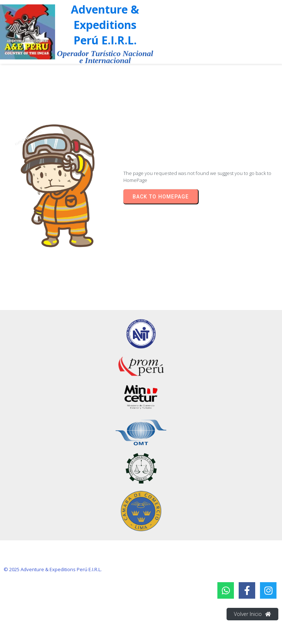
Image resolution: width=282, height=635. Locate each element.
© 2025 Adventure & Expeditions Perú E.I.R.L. (53, 569)
